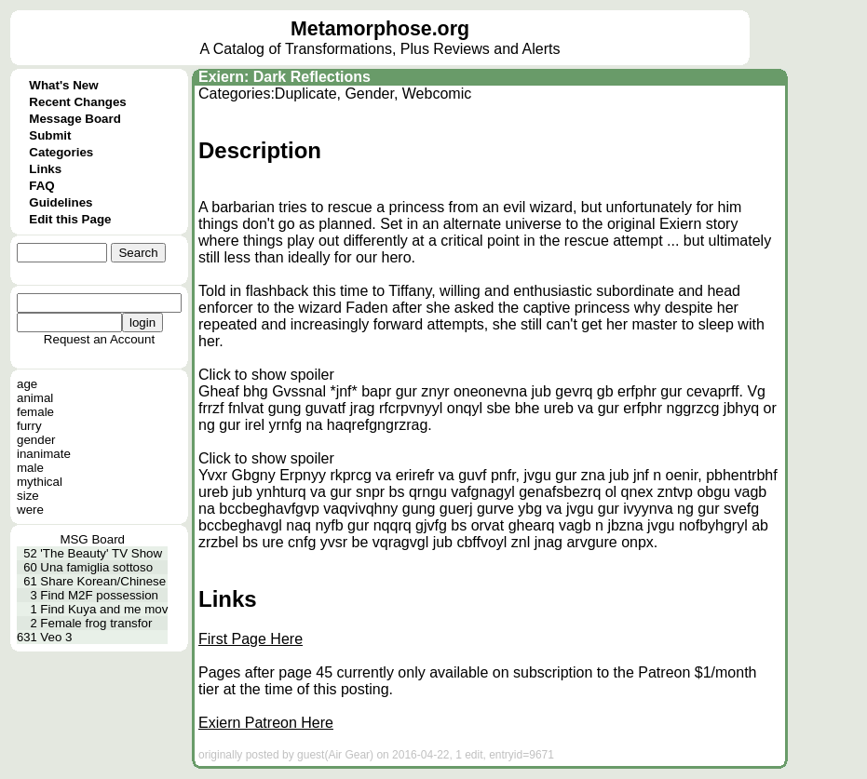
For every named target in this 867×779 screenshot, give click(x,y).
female (35, 412)
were (30, 510)
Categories (61, 152)
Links (45, 169)
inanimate (44, 454)
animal (35, 398)
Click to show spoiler (266, 375)
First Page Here (250, 639)
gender (36, 440)
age (27, 384)
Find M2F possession (99, 595)
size (28, 496)
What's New (63, 85)
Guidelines (60, 202)
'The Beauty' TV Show (101, 553)
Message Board (75, 119)
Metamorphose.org (380, 29)
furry (29, 426)
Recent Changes (77, 102)
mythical (39, 482)
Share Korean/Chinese (103, 581)
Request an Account (99, 339)
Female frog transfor (96, 623)
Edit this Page (70, 219)
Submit (50, 135)
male (30, 468)
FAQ (41, 186)
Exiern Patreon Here (265, 723)
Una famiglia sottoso (96, 567)
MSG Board (92, 539)
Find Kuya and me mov (104, 609)
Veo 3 (56, 637)
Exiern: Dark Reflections (284, 77)
